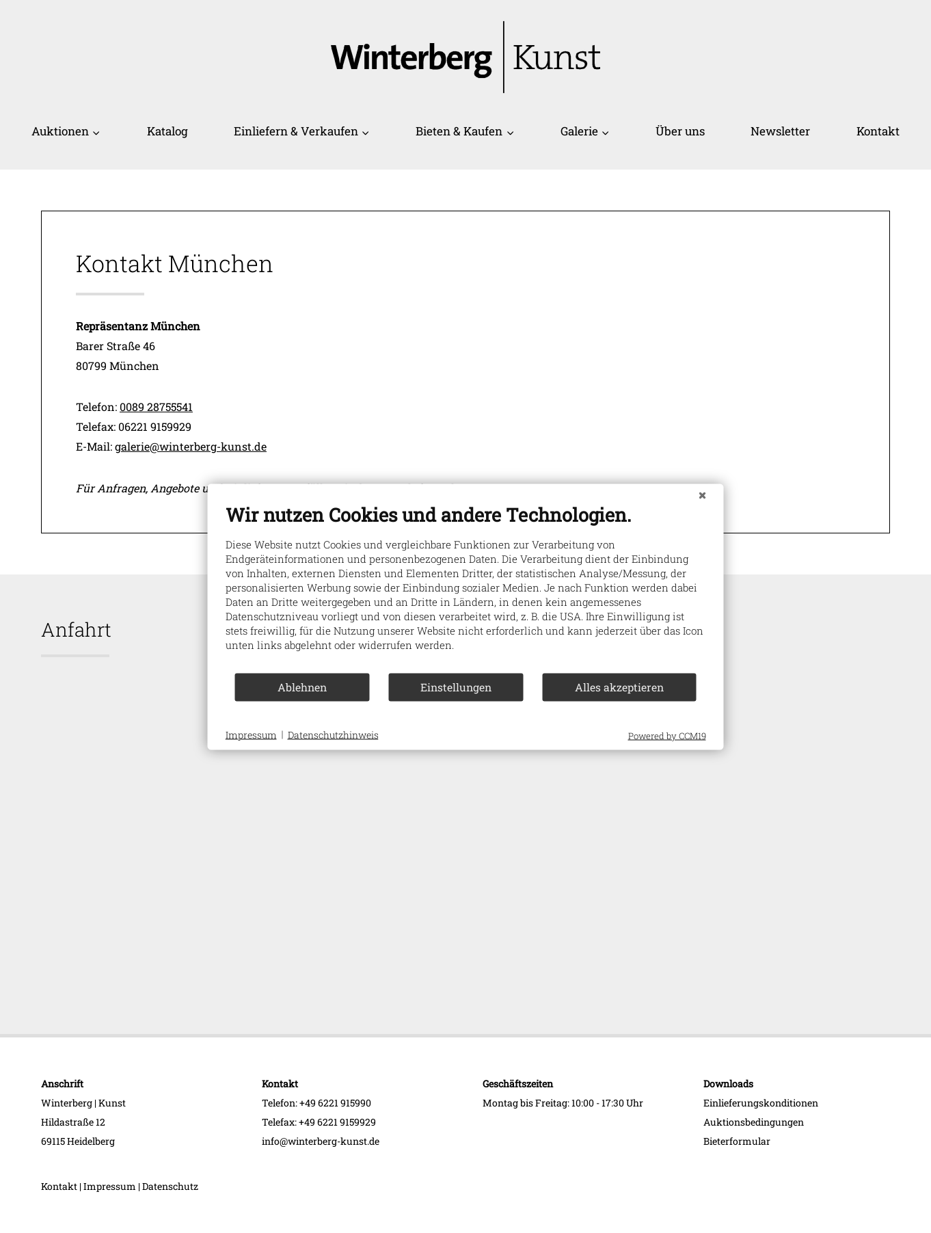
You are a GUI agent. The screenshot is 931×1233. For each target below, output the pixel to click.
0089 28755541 (156, 406)
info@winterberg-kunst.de (320, 1141)
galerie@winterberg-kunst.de (191, 446)
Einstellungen (455, 687)
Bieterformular (736, 1141)
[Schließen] (702, 494)
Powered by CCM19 (667, 735)
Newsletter (780, 131)
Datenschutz (170, 1186)
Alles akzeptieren (619, 687)
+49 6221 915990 (335, 1102)
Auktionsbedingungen (753, 1121)
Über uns (680, 131)
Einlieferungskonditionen (760, 1102)
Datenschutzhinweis (333, 734)
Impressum (109, 1186)
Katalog (167, 131)
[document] (466, 587)
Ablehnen (302, 687)
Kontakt (878, 131)
